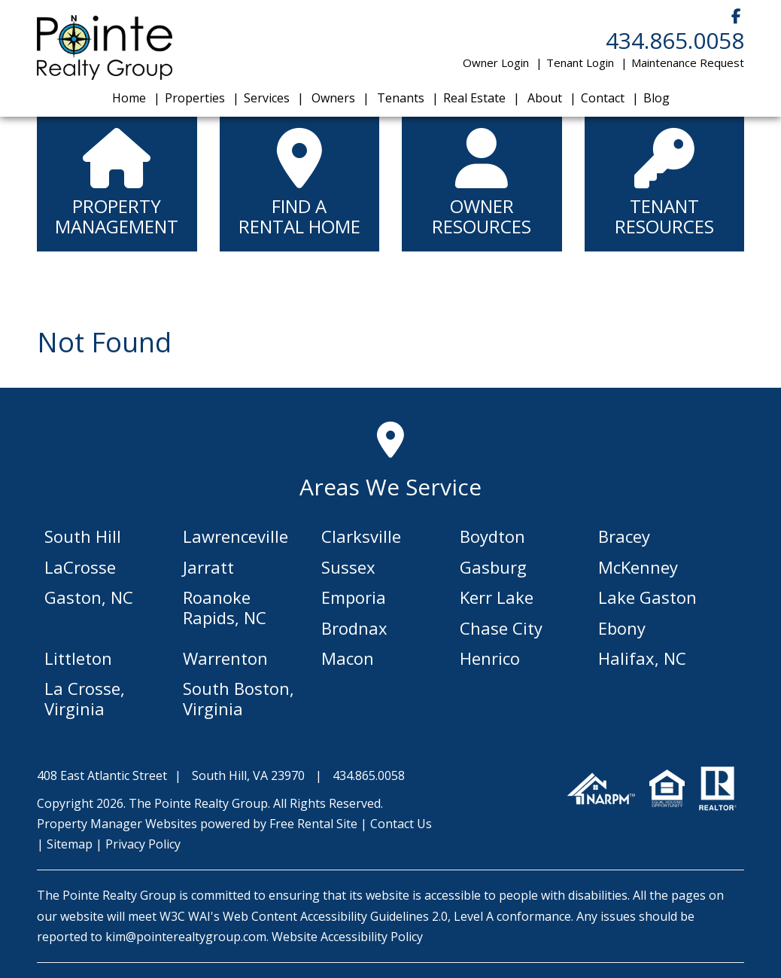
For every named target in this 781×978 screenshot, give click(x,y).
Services (267, 98)
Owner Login (496, 62)
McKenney (638, 567)
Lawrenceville (235, 536)
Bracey (624, 536)
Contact (602, 98)
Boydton (492, 536)
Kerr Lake (496, 597)
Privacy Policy (143, 844)
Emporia (353, 597)
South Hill (82, 536)
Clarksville (361, 536)
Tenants (400, 98)
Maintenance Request (687, 62)
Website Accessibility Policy (347, 936)
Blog (656, 98)
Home (129, 98)
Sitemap (70, 844)
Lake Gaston (647, 597)
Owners (333, 98)
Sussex (348, 567)
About (544, 98)
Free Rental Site (313, 823)
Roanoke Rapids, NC (224, 607)
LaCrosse (80, 567)
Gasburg (493, 567)
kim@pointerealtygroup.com (185, 936)
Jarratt (208, 567)
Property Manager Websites (117, 823)
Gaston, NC (88, 597)
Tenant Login (580, 62)
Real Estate (474, 98)
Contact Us (401, 823)
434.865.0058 (675, 40)
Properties (195, 98)
